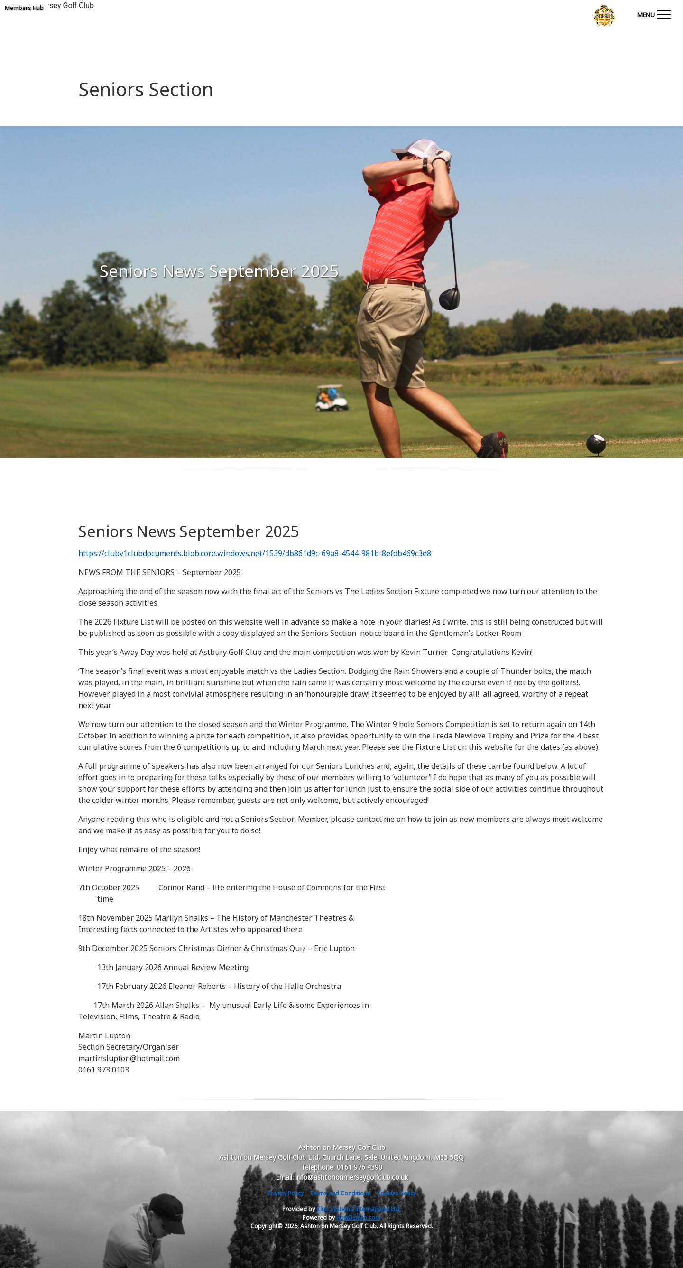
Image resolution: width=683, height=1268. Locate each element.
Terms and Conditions (340, 1193)
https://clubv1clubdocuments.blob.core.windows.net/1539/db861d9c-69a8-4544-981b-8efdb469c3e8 (254, 553)
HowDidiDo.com (358, 1217)
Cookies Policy (396, 1193)
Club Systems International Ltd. (358, 1209)
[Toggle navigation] (654, 14)
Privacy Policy (286, 1193)
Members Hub (24, 8)
